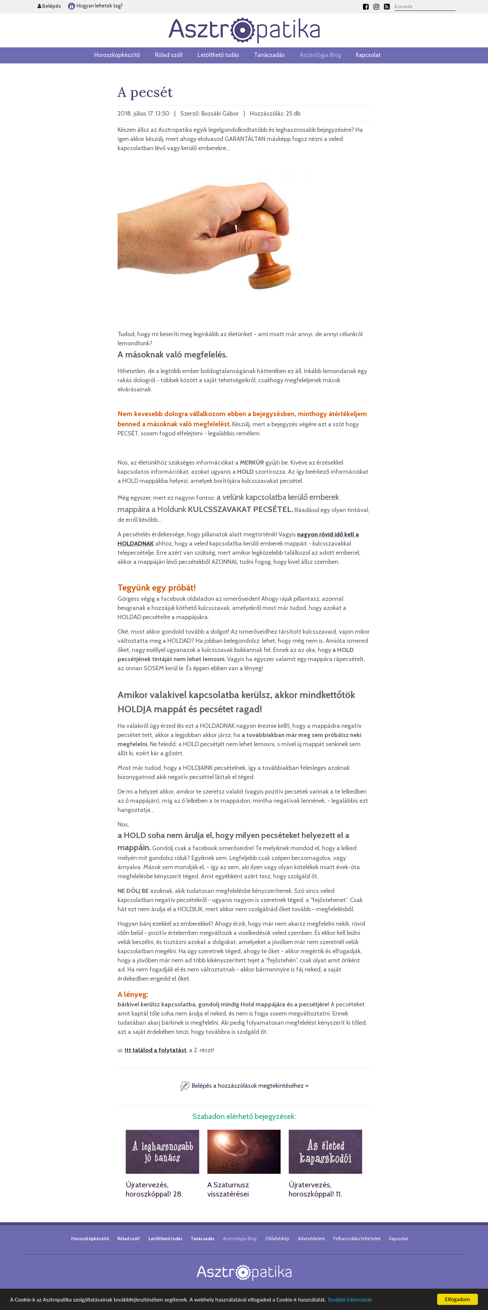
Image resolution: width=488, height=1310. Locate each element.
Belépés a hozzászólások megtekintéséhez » (244, 1085)
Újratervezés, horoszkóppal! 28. (154, 1189)
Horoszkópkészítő (117, 55)
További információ (349, 1299)
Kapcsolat (368, 55)
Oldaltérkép (277, 1238)
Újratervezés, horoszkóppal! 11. (315, 1189)
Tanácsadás (269, 55)
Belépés (49, 6)
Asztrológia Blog (320, 55)
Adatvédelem (311, 1238)
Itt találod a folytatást (155, 1050)
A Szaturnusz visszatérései (228, 1189)
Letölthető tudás (218, 55)
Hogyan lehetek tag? (95, 6)
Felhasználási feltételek (357, 1238)
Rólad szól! (169, 55)
